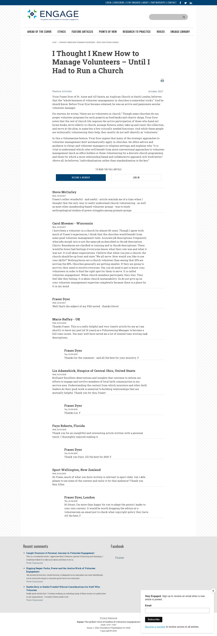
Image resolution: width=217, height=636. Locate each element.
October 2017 (155, 91)
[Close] (213, 591)
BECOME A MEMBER (81, 177)
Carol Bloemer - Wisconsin (72, 223)
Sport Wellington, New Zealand (76, 470)
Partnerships (158, 2)
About (145, 2)
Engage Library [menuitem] (180, 32)
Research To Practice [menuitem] (137, 32)
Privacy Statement (108, 618)
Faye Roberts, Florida (68, 426)
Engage (119, 557)
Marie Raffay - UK (66, 319)
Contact (172, 2)
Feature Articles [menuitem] (82, 32)
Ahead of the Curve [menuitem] (39, 32)
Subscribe (118, 2)
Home (54, 42)
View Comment (34, 562)
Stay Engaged (133, 2)
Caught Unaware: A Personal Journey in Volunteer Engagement (60, 553)
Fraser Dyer (61, 299)
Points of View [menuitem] (108, 32)
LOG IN (136, 177)
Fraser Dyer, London (79, 497)
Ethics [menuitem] (62, 32)
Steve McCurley (64, 192)
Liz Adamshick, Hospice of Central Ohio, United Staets (93, 371)
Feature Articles (62, 91)
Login (108, 2)
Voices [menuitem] (161, 32)
